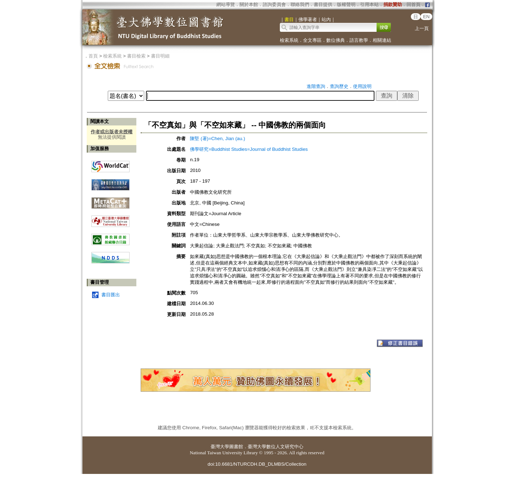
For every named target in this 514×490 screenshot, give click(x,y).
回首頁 (413, 4)
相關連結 (382, 40)
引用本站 (369, 4)
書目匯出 (110, 294)
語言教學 (358, 40)
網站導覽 (225, 4)
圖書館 (236, 446)
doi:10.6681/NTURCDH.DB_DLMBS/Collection (256, 464)
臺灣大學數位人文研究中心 (275, 446)
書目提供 (323, 4)
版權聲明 (346, 4)
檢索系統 (289, 40)
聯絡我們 (300, 4)
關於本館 (249, 4)
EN (426, 16)
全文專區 (312, 40)
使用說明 (362, 86)
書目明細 (160, 56)
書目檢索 (136, 56)
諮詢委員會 (274, 4)
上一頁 (422, 28)
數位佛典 (335, 40)
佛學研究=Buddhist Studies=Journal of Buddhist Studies (249, 149)
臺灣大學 (220, 446)
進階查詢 (316, 86)
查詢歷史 (339, 86)
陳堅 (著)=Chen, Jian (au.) (217, 138)
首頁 (93, 56)
